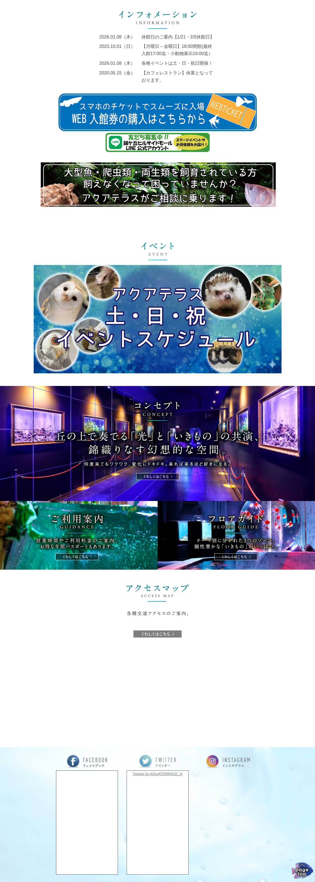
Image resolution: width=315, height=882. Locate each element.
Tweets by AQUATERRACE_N (157, 774)
